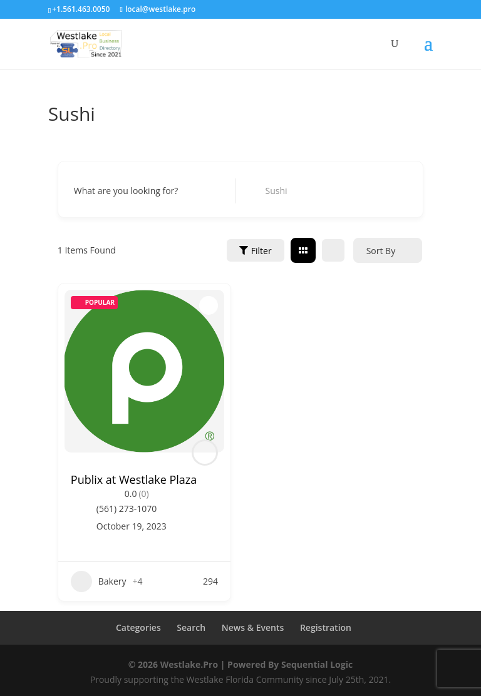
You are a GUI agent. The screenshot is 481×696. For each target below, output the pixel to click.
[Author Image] (205, 452)
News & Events (253, 627)
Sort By (381, 251)
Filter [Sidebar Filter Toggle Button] (255, 251)
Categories (138, 627)
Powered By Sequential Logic (290, 664)
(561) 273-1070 (126, 508)
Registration (325, 627)
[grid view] (303, 250)
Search (191, 627)
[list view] (333, 250)
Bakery (99, 581)
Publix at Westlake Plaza (134, 479)
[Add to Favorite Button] (208, 305)
